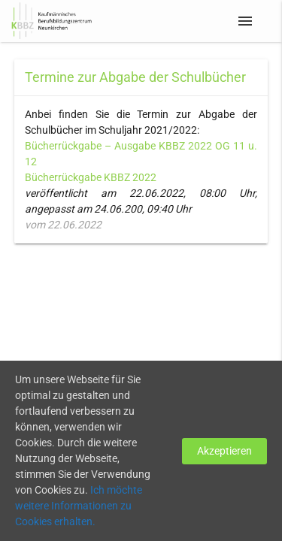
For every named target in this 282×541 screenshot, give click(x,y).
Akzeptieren (224, 451)
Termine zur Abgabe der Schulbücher (135, 77)
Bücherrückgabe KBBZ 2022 (90, 177)
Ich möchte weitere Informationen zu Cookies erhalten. (78, 505)
